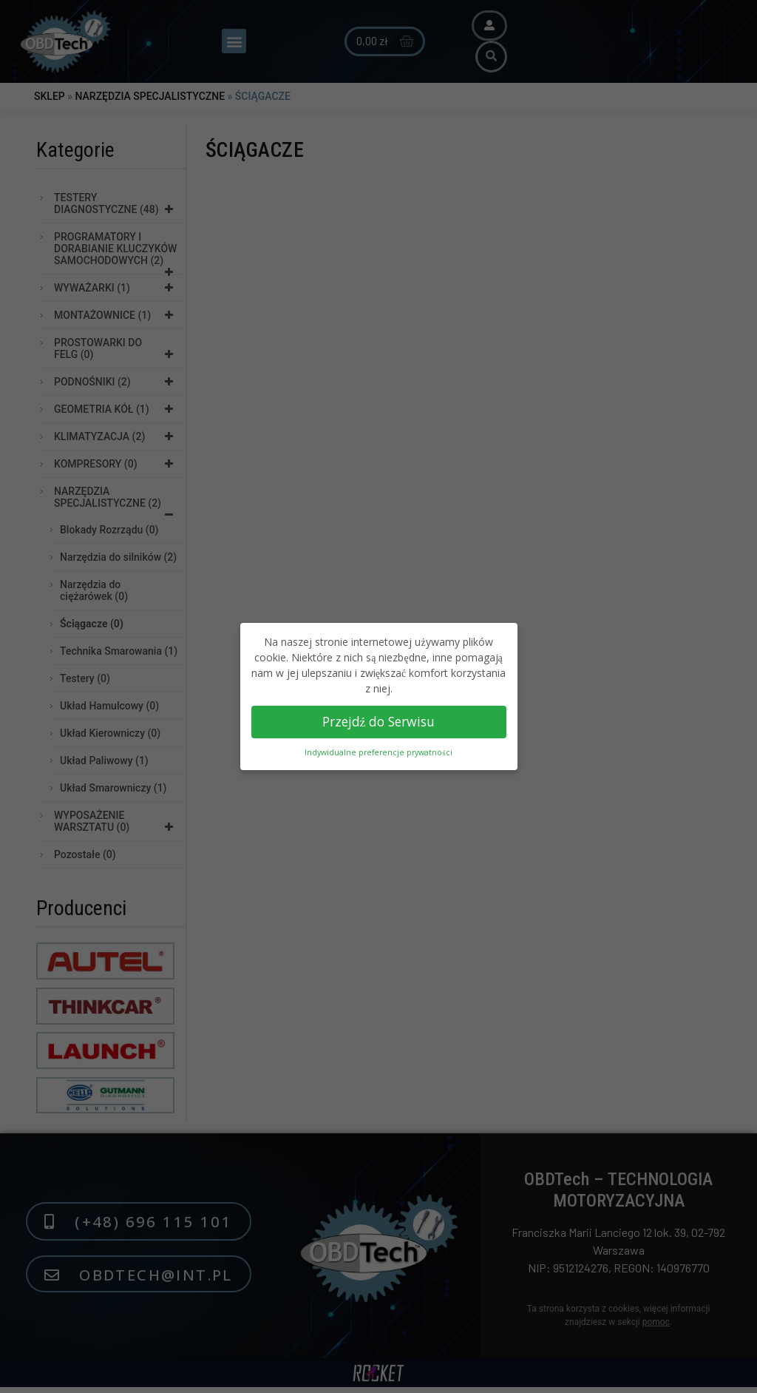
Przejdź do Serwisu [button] (378, 721)
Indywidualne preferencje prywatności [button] (378, 752)
